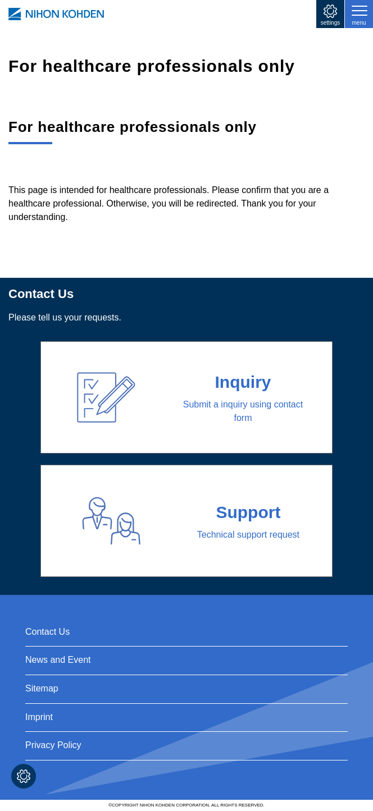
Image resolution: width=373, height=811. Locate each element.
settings (330, 23)
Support (248, 512)
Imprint (39, 717)
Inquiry (243, 382)
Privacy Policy (53, 745)
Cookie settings (23, 776)
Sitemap (41, 688)
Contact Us (47, 631)
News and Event (58, 660)
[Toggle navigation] (359, 14)
